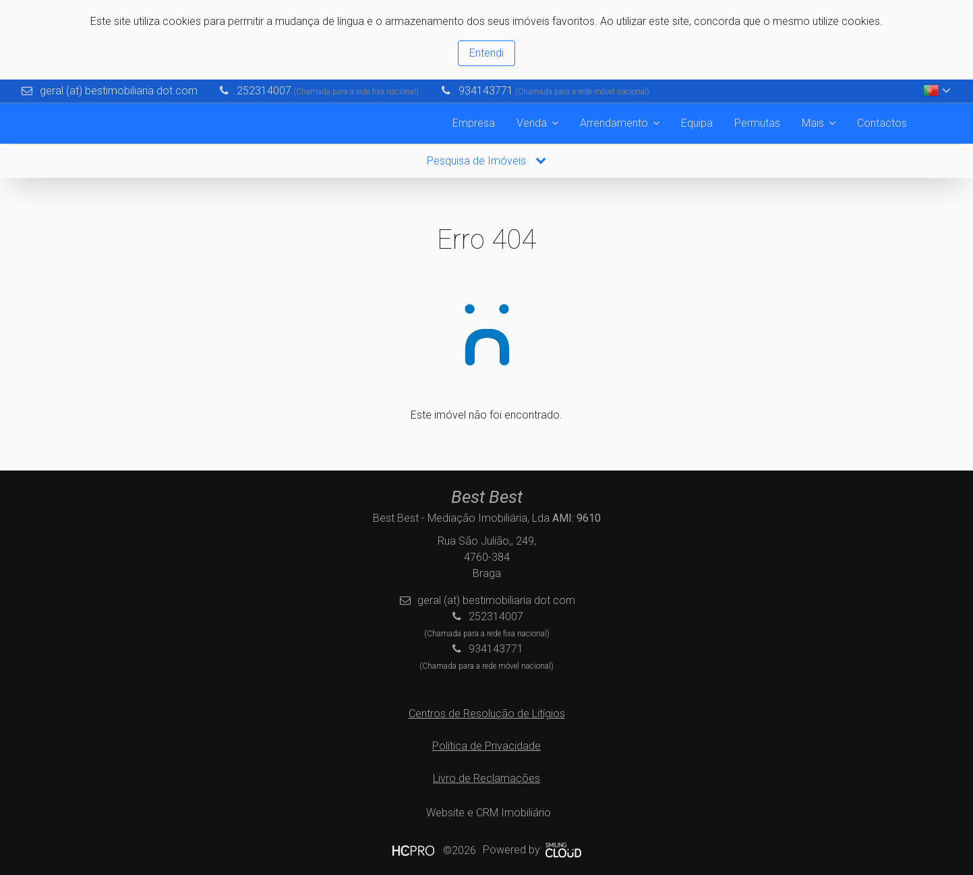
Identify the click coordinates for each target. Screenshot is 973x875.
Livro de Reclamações (486, 778)
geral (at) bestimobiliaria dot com (119, 90)
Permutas (757, 123)
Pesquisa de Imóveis (486, 160)
